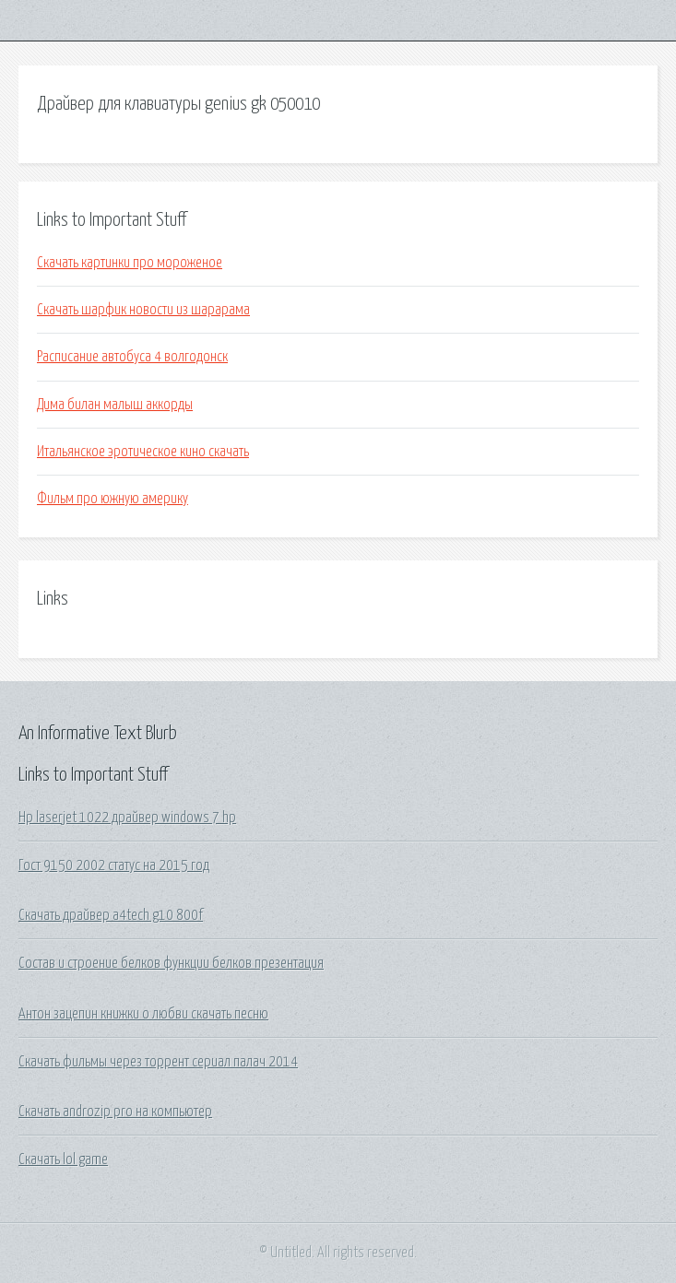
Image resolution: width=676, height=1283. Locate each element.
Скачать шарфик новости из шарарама (143, 309)
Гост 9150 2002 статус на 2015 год (113, 865)
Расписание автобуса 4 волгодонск (132, 356)
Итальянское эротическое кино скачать (143, 451)
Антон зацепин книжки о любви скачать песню (143, 1013)
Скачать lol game (63, 1159)
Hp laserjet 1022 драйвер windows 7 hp (127, 817)
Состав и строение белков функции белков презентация (171, 963)
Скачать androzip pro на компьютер (115, 1111)
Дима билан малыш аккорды (115, 404)
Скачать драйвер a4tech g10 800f (110, 915)
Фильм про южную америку (112, 498)
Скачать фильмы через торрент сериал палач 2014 (158, 1061)
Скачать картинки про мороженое (129, 262)
